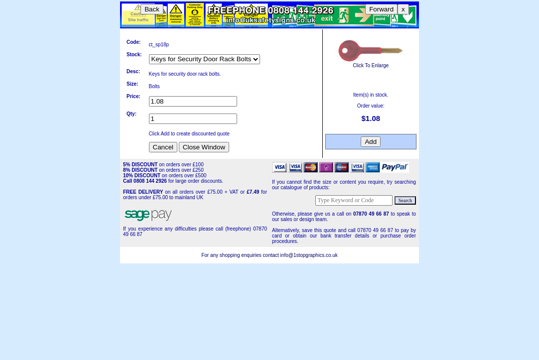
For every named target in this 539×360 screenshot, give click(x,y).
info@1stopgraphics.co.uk (309, 255)
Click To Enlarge (370, 62)
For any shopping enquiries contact (240, 255)
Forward (381, 9)
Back (151, 9)
